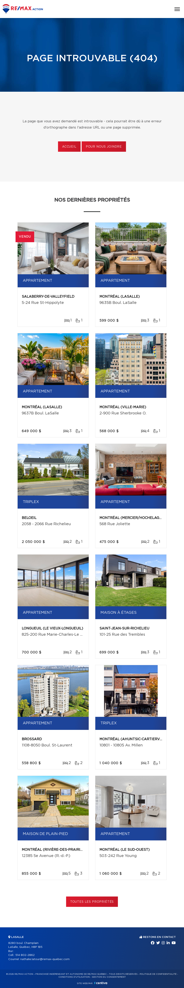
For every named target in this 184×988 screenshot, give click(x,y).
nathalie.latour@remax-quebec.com (45, 959)
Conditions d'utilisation (74, 977)
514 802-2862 (25, 955)
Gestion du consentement (109, 977)
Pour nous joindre (104, 146)
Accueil (69, 146)
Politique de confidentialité (158, 974)
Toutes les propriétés (92, 901)
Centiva (100, 983)
